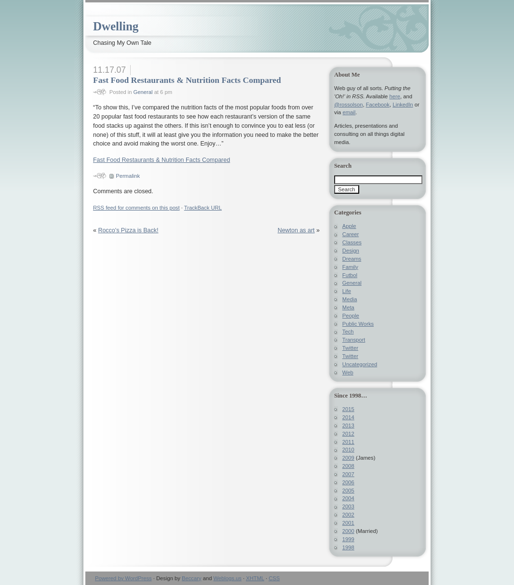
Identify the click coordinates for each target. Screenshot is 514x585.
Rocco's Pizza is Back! (128, 230)
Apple (349, 226)
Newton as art (296, 230)
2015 (348, 409)
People (350, 316)
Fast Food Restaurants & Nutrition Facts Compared (187, 80)
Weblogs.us (227, 578)
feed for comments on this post (136, 208)
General (143, 92)
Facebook (378, 104)
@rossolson (348, 104)
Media (349, 299)
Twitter (350, 348)
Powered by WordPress (123, 578)
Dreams (351, 259)
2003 (348, 506)
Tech (348, 331)
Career (350, 234)
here (394, 96)
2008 (348, 466)
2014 (348, 417)
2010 (348, 449)
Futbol (349, 275)
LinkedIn (402, 104)
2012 (348, 434)
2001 (348, 523)
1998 (348, 547)
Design (350, 250)
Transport (353, 340)
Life (346, 291)
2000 (348, 531)
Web (347, 372)
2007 (348, 474)
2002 (348, 515)
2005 (348, 490)
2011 (348, 442)
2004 (348, 498)
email (348, 112)
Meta (348, 307)
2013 (348, 425)
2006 (348, 482)
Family (350, 267)
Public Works (358, 324)
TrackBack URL (203, 208)
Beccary (192, 578)
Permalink (128, 176)
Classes (352, 242)
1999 (348, 539)
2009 (348, 458)
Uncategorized (359, 364)
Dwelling (115, 26)
